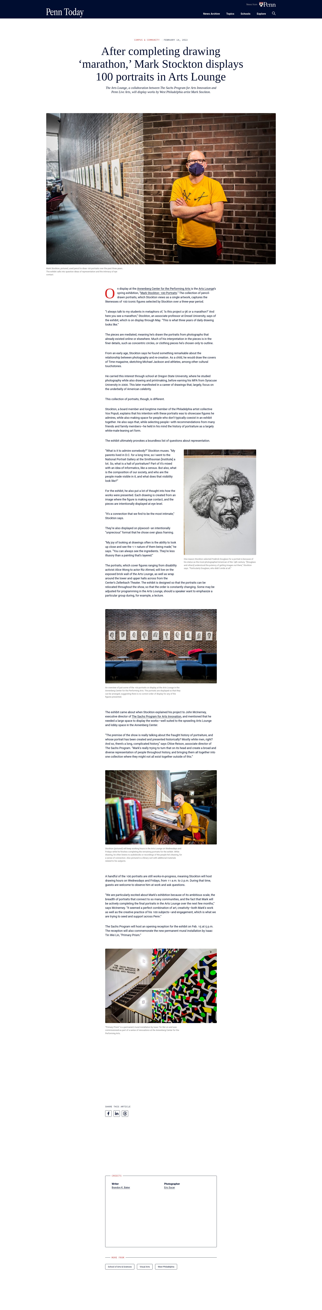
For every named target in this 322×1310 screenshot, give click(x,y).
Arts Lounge (206, 288)
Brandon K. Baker (121, 1187)
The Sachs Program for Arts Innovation (156, 716)
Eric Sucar (169, 1187)
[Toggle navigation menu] (230, 13)
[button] (220, 502)
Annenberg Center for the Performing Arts (164, 288)
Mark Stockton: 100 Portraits (158, 293)
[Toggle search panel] (274, 13)
